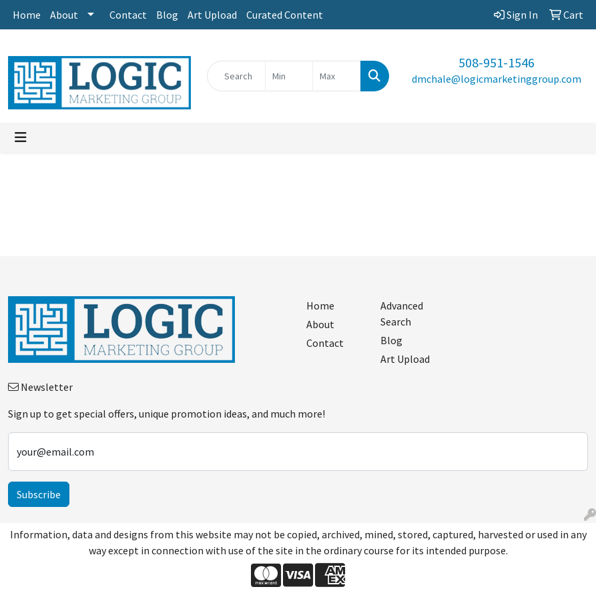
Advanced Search (401, 313)
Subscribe (39, 494)
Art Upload (212, 14)
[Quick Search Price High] (336, 76)
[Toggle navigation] (21, 137)
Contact (128, 14)
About (64, 14)
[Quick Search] (236, 76)
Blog (167, 14)
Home (27, 14)
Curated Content (284, 14)
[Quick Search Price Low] (289, 76)
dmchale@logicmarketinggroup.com (496, 78)
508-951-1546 (497, 62)
